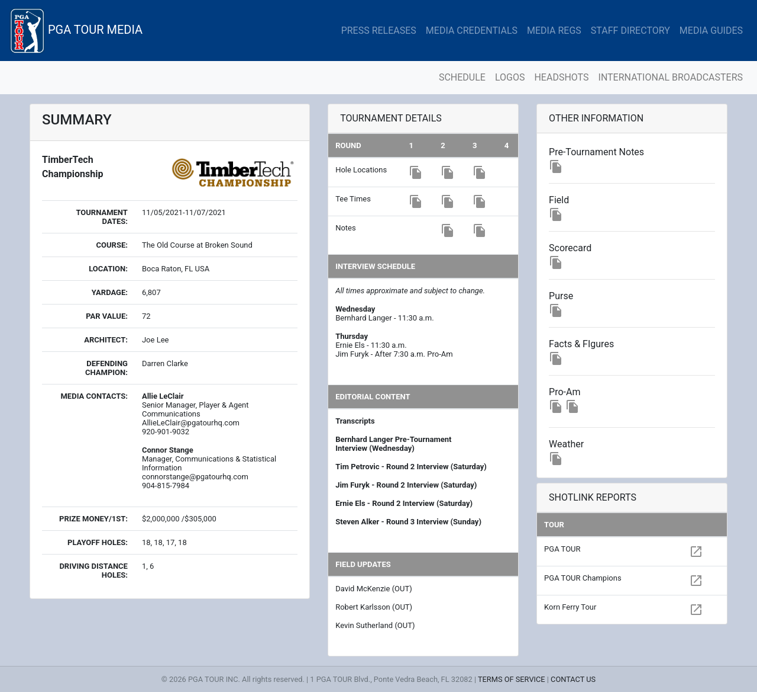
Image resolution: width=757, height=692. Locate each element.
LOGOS (510, 77)
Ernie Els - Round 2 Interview (385, 503)
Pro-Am (564, 392)
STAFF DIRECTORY (630, 30)
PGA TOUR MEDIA (76, 30)
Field (559, 200)
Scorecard (570, 248)
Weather (566, 444)
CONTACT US (573, 679)
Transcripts (354, 421)
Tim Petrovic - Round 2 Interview (391, 466)
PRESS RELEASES (378, 30)
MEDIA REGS (554, 30)
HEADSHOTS (561, 77)
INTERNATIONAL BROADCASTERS (671, 77)
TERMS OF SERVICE (511, 679)
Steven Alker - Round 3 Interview (391, 521)
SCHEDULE (462, 77)
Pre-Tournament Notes (596, 152)
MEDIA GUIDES (711, 30)
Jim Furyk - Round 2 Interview (387, 484)
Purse (561, 296)
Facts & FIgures (581, 344)
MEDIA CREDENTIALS (471, 30)
